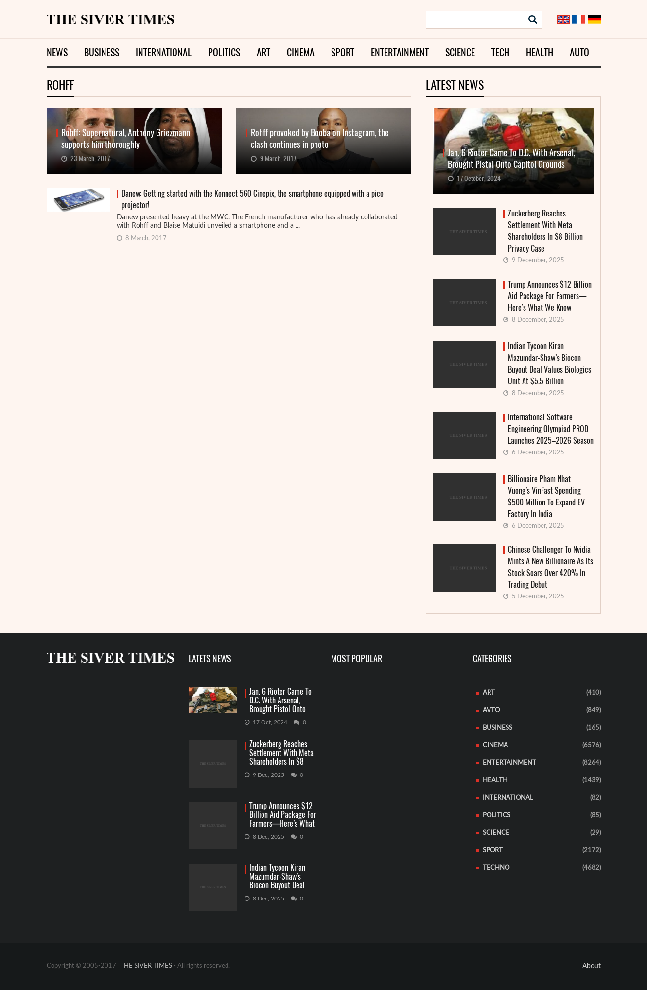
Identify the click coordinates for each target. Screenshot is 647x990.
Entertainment (400, 52)
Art (263, 52)
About (591, 966)
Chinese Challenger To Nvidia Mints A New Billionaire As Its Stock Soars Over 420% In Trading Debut (550, 567)
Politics (224, 52)
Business (101, 52)
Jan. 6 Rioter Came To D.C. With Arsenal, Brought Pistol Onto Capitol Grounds (280, 700)
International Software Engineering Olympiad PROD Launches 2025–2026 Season (551, 429)
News (57, 52)
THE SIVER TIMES (146, 966)
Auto (579, 52)
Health (539, 52)
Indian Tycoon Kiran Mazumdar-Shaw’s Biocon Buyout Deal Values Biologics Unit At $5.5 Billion (549, 363)
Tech (500, 52)
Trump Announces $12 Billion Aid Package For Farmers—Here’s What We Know (550, 296)
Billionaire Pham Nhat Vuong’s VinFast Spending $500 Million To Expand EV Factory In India (546, 496)
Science (460, 52)
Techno (496, 868)
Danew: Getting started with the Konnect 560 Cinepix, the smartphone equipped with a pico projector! (253, 199)
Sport (342, 52)
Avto (491, 710)
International (164, 52)
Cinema (301, 52)
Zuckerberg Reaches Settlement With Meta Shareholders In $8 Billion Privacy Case (545, 230)
